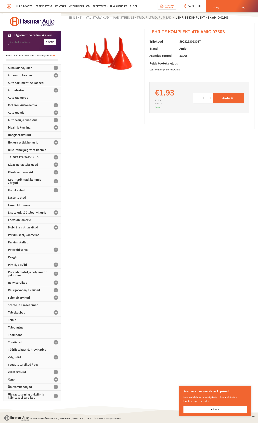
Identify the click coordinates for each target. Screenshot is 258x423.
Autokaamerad (18, 98)
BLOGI (133, 6)
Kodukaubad (34, 190)
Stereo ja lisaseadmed (23, 305)
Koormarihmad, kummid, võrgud (34, 181)
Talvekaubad (34, 312)
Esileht (75, 17)
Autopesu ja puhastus (34, 120)
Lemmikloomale (19, 205)
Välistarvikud (34, 372)
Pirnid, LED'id (34, 264)
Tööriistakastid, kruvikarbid (27, 350)
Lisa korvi (228, 97)
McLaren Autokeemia (34, 105)
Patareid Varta (34, 249)
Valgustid (34, 357)
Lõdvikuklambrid (19, 220)
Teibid (12, 320)
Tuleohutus (15, 327)
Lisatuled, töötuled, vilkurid (34, 212)
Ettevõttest (44, 6)
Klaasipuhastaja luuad (34, 164)
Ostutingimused (79, 6)
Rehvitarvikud (34, 282)
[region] (215, 401)
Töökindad (15, 335)
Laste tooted (17, 197)
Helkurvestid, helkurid (34, 142)
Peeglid (13, 257)
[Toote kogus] (203, 98)
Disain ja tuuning (34, 127)
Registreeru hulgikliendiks (110, 6)
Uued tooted (24, 6)
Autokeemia (34, 112)
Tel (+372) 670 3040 (95, 418)
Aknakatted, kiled (34, 68)
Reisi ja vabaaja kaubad (34, 290)
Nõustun (215, 409)
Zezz (253, 417)
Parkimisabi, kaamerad (23, 235)
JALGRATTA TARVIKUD (34, 157)
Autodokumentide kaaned (26, 83)
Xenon (34, 379)
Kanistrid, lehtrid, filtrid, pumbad (142, 17)
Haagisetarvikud (19, 135)
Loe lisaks (204, 401)
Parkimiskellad (18, 242)
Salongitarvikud (34, 297)
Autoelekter (34, 90)
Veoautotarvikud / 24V (23, 365)
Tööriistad (34, 342)
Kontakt (60, 6)
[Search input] (224, 7)
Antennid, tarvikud (34, 75)
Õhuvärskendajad (34, 386)
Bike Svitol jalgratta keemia (27, 150)
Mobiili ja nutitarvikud (34, 227)
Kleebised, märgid (34, 172)
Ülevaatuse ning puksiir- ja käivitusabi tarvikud (34, 396)
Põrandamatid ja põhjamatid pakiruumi (34, 274)
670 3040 (195, 6)
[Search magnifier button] (243, 7)
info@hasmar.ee (113, 418)
